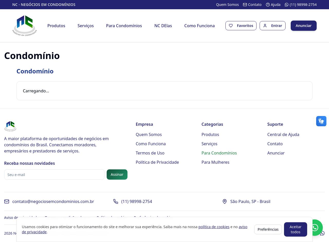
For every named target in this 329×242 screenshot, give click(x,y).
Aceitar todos (295, 229)
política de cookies (214, 226)
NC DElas (163, 25)
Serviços (86, 25)
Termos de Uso (150, 153)
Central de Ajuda (283, 134)
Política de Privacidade (157, 162)
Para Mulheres (216, 162)
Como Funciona (199, 25)
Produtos (56, 25)
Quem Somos (149, 134)
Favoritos (245, 25)
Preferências (268, 229)
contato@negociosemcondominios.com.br (53, 201)
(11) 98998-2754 (136, 201)
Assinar (117, 174)
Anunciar (304, 25)
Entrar (276, 25)
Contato (275, 144)
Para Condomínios (124, 25)
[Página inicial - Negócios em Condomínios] (24, 25)
